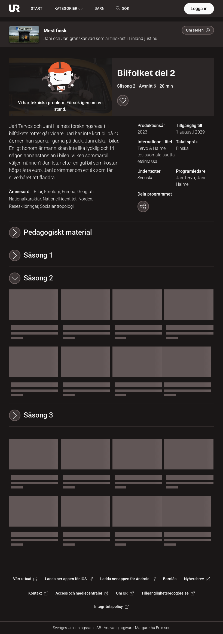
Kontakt (38, 593)
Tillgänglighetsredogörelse (168, 593)
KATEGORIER (68, 8)
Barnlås (169, 579)
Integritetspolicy (111, 606)
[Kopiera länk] (143, 206)
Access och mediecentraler (82, 593)
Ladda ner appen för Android (127, 579)
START (36, 8)
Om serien (198, 30)
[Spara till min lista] (123, 100)
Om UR (125, 593)
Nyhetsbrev (197, 579)
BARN (99, 8)
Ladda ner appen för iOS (69, 579)
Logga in (199, 8)
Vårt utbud (25, 579)
